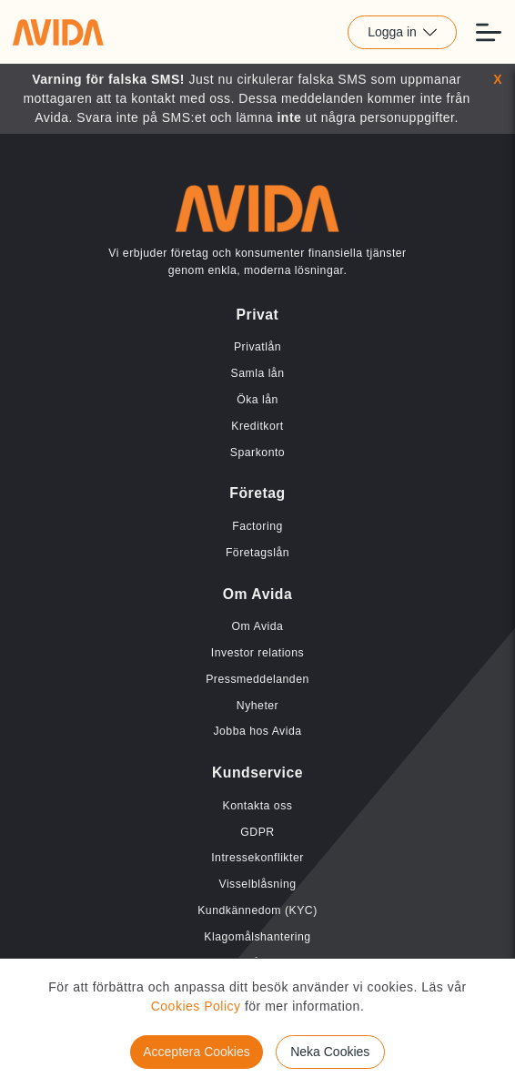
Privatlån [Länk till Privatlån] (257, 347)
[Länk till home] (58, 32)
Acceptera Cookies (196, 1051)
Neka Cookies (329, 1051)
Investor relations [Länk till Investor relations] (257, 652)
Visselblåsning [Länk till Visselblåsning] (257, 884)
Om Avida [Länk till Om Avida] (258, 626)
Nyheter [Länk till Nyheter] (257, 705)
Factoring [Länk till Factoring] (257, 526)
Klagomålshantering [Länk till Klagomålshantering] (257, 936)
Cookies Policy (196, 1006)
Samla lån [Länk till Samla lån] (258, 373)
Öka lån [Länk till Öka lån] (257, 399)
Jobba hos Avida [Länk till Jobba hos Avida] (257, 731)
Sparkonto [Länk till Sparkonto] (257, 452)
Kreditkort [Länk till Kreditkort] (257, 426)
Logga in (402, 32)
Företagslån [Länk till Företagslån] (257, 552)
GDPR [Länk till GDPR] (257, 832)
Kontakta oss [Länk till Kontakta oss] (258, 805)
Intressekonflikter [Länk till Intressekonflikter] (257, 857)
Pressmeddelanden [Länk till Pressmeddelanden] (257, 679)
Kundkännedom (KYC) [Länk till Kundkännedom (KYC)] (257, 910)
